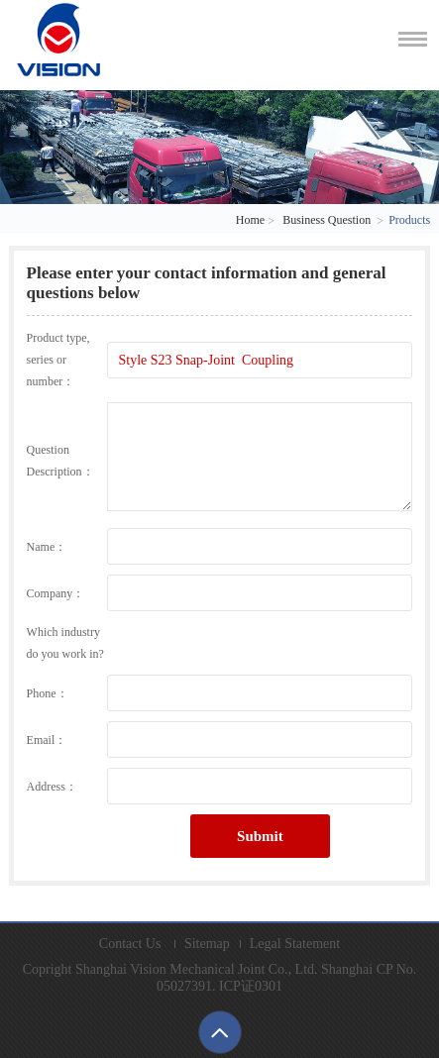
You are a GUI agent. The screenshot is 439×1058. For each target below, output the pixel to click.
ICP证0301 (250, 986)
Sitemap (207, 943)
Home (250, 220)
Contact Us (130, 943)
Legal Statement (295, 943)
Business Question (326, 220)
